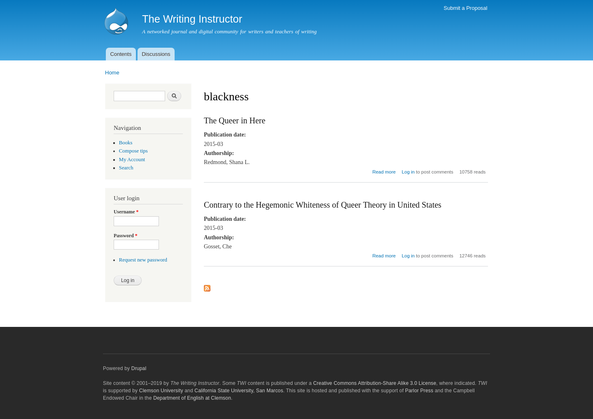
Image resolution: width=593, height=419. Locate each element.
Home (112, 72)
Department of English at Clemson (192, 398)
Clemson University (161, 391)
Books (126, 143)
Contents (120, 54)
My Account (132, 159)
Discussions (156, 54)
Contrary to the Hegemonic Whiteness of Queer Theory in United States (322, 204)
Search (126, 168)
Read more (384, 171)
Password (126, 235)
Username (126, 212)
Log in (408, 171)
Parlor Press (419, 391)
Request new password (143, 260)
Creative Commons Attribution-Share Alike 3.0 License (374, 383)
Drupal (139, 368)
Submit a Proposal (465, 8)
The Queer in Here (234, 120)
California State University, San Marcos (238, 391)
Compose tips (133, 151)
